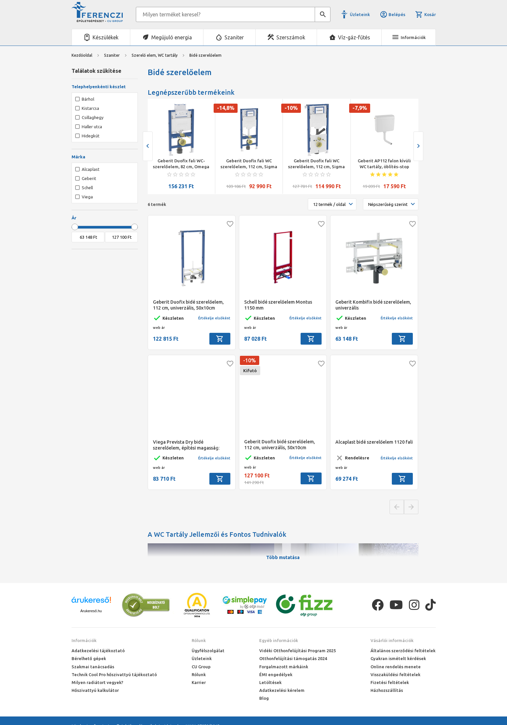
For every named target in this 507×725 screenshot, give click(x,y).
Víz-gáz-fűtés (354, 37)
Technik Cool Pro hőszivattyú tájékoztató (114, 674)
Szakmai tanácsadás (93, 666)
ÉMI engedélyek (275, 674)
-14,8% (225, 108)
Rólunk (199, 640)
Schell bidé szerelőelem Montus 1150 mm (278, 305)
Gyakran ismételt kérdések (398, 658)
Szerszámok (290, 37)
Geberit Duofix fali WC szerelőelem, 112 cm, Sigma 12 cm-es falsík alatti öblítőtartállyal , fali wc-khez (249, 164)
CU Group (201, 666)
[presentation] (148, 146)
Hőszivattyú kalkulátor (95, 690)
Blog (264, 698)
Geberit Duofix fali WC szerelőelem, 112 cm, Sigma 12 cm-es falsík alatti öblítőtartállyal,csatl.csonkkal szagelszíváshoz (316, 164)
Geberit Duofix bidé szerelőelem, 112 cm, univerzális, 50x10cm (188, 305)
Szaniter (234, 37)
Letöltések (270, 682)
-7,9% (359, 108)
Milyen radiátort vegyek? (97, 682)
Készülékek (105, 37)
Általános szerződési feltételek (402, 650)
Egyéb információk (278, 640)
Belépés (392, 14)
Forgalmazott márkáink (283, 666)
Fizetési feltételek (389, 682)
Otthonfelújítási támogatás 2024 (293, 658)
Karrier (199, 682)
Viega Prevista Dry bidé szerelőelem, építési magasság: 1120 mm (186, 445)
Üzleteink (360, 14)
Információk (84, 640)
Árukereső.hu (91, 611)
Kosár (425, 14)
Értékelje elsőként (214, 318)
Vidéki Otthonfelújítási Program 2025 (297, 650)
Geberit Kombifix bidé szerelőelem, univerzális (373, 305)
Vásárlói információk (391, 640)
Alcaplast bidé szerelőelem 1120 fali (374, 442)
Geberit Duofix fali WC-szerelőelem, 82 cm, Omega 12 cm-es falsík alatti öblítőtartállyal (181, 164)
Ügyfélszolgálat (208, 650)
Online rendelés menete (395, 666)
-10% (291, 108)
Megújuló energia (171, 37)
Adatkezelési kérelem (282, 690)
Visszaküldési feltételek (395, 674)
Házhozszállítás (386, 690)
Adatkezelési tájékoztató (98, 650)
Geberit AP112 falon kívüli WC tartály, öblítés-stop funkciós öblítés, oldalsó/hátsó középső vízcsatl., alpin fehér (384, 164)
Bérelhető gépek (89, 658)
